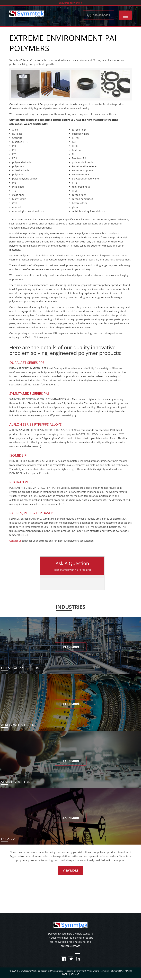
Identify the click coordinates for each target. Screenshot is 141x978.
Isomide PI (18, 455)
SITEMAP (74, 974)
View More (70, 870)
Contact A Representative (52, 901)
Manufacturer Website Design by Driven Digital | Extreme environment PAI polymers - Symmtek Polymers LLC (71, 970)
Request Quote (96, 901)
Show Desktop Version (70, 2)
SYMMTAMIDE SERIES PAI (29, 393)
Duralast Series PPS (27, 362)
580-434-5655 (101, 15)
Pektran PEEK (21, 482)
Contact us (15, 540)
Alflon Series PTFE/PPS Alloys (35, 424)
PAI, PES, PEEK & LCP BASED (31, 513)
